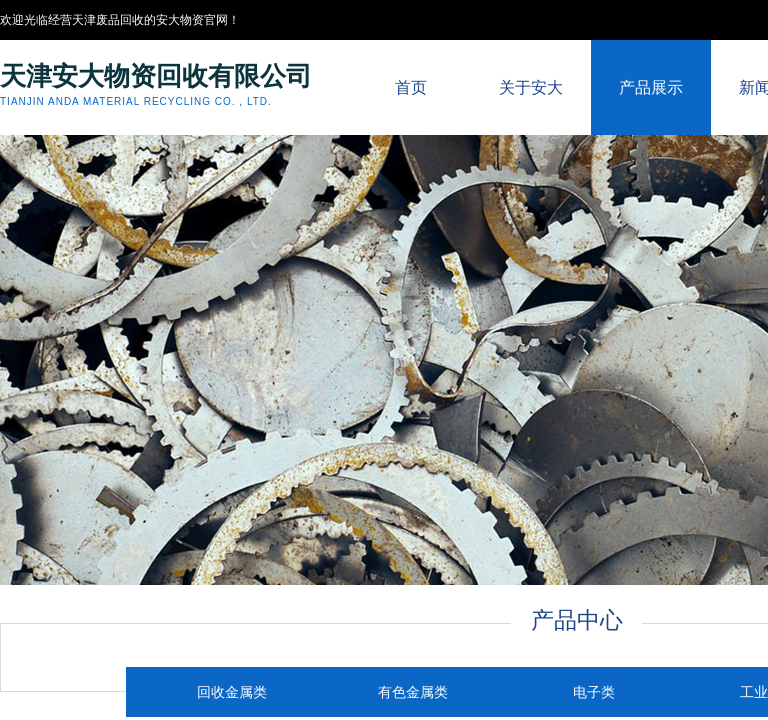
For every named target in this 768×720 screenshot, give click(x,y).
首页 (411, 87)
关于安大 (531, 87)
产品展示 (651, 87)
